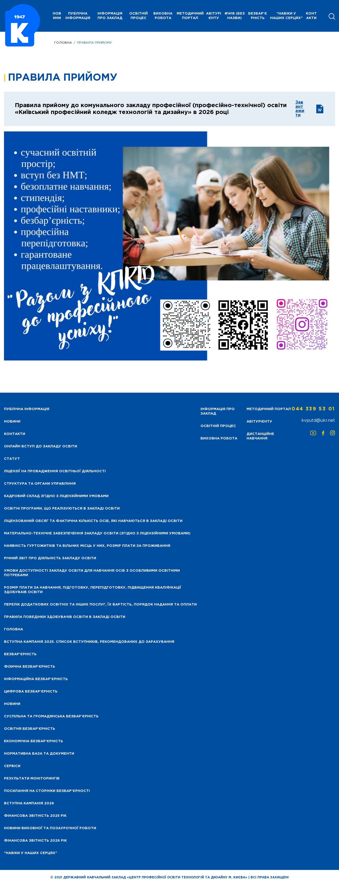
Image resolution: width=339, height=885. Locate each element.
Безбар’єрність (257, 16)
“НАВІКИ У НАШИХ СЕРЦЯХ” (286, 16)
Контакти (311, 16)
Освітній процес (138, 16)
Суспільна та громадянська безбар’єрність (51, 716)
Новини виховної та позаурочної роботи (50, 828)
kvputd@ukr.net (318, 421)
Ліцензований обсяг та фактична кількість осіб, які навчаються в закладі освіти (93, 521)
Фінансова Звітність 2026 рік (35, 840)
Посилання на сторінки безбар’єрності (47, 791)
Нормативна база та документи (39, 753)
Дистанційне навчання (260, 436)
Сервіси (12, 766)
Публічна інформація (77, 16)
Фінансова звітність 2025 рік (35, 815)
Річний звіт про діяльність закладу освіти (50, 558)
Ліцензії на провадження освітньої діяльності (55, 471)
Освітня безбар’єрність (29, 728)
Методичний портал (190, 16)
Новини (12, 704)
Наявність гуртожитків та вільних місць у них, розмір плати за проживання (87, 545)
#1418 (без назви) (235, 16)
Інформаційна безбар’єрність (36, 679)
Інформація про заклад (109, 16)
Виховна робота (162, 16)
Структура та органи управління (40, 483)
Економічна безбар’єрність (33, 741)
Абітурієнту (213, 16)
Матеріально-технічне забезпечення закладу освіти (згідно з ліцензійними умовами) (97, 533)
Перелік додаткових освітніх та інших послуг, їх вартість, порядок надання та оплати (100, 604)
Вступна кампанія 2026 (29, 803)
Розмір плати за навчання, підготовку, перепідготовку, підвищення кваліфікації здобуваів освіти (92, 590)
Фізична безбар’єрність (29, 666)
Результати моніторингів (32, 778)
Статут (12, 458)
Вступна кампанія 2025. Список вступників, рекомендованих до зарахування (89, 641)
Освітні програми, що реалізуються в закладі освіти (62, 508)
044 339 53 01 (313, 409)
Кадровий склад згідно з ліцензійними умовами (56, 496)
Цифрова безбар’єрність (30, 691)
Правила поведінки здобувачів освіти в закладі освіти (64, 617)
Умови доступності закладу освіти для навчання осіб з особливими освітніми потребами (92, 573)
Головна (63, 42)
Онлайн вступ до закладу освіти (40, 446)
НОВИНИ (57, 16)
